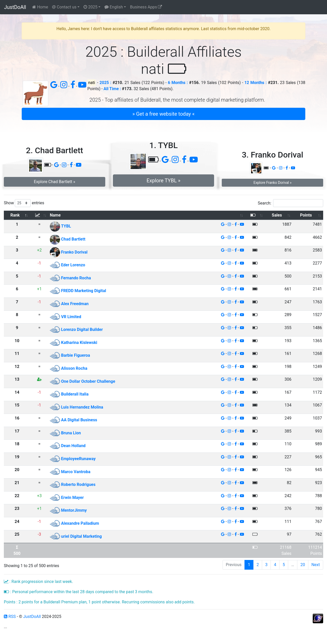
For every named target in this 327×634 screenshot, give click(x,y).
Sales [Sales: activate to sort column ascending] (277, 215)
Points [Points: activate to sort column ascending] (306, 215)
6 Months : (178, 82)
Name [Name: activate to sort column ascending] (55, 215)
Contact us (64, 7)
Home (40, 7)
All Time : (112, 88)
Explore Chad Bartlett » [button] (54, 181)
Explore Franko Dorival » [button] (272, 183)
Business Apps (146, 7)
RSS (10, 616)
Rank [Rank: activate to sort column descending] (15, 215)
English (113, 7)
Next (315, 564)
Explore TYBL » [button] (163, 180)
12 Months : (255, 82)
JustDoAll (15, 7)
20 (302, 564)
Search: (290, 203)
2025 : (105, 82)
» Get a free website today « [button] (163, 114)
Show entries (24, 203)
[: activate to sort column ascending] (39, 215)
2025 (90, 7)
